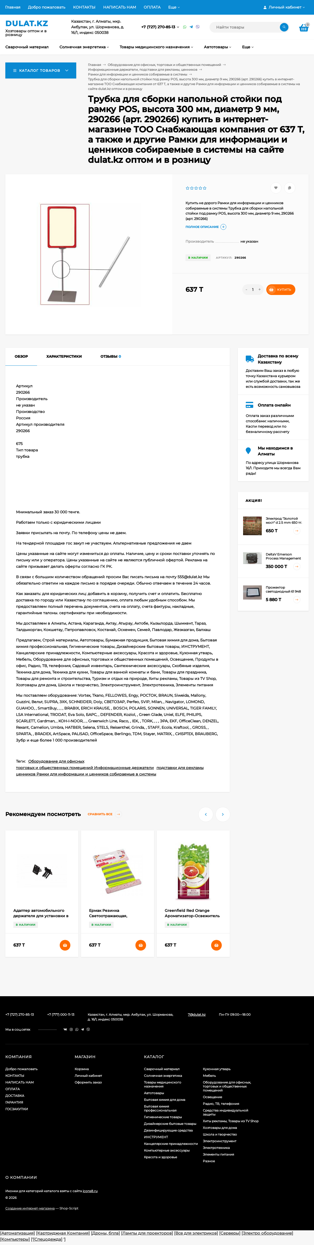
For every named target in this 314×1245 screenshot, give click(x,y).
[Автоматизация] (17, 1233)
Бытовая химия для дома (164, 1100)
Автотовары (154, 1093)
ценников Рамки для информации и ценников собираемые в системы (86, 774)
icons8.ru (90, 1191)
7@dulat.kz (197, 1014)
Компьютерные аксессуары (167, 1150)
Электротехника (216, 1148)
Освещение (212, 1097)
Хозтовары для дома (220, 1128)
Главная (12, 7)
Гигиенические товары (163, 1117)
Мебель (209, 1076)
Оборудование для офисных (56, 761)
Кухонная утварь (217, 1069)
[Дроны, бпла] (105, 1233)
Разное (209, 1161)
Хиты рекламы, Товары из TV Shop (231, 1121)
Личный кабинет (88, 1076)
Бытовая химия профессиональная (160, 1108)
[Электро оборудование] (267, 1233)
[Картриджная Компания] (63, 1233)
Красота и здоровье (160, 1157)
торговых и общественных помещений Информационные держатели (85, 767)
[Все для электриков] (196, 1233)
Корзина (82, 1069)
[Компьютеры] (15, 1239)
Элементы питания (218, 1154)
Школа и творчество (220, 1134)
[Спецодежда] (47, 1239)
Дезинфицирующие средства (168, 1130)
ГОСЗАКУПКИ (16, 1109)
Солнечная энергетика (163, 1076)
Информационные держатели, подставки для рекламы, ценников (142, 70)
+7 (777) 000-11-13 (60, 1014)
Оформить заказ (88, 1082)
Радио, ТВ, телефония (221, 1104)
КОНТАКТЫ (84, 7)
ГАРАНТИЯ (14, 1102)
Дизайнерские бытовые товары (170, 1124)
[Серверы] (229, 1233)
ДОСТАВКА (14, 1096)
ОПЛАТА (152, 7)
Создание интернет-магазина (30, 1208)
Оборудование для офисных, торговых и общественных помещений (164, 65)
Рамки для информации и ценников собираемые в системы (137, 74)
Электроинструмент (219, 1141)
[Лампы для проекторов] (147, 1233)
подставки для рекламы (180, 767)
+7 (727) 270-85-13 (158, 27)
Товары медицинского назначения (162, 1084)
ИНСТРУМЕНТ (156, 1137)
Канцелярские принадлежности (171, 1144)
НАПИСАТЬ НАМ (119, 7)
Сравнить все (105, 814)
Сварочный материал (162, 1069)
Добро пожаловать (46, 7)
